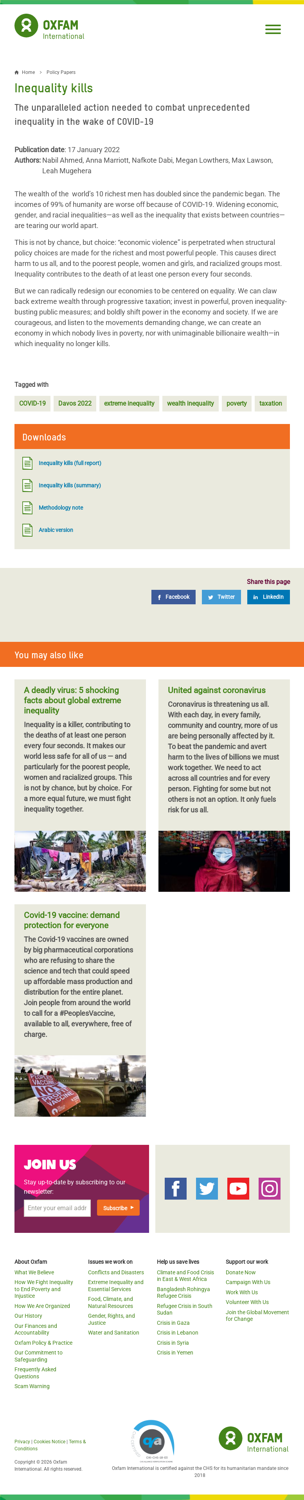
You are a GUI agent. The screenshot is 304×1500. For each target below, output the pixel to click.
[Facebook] (173, 597)
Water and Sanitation (113, 1332)
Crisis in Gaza (173, 1323)
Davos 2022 (75, 403)
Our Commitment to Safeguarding (38, 1356)
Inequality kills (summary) (61, 485)
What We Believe (34, 1272)
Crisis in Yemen (175, 1352)
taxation (270, 403)
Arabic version (47, 530)
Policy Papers (61, 72)
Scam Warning (32, 1386)
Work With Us (242, 1292)
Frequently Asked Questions (35, 1373)
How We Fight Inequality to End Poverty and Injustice (43, 1289)
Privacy (22, 1441)
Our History (28, 1316)
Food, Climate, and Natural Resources (110, 1302)
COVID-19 (32, 403)
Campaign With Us (248, 1282)
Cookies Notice (49, 1441)
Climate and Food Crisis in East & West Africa (185, 1276)
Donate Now (241, 1272)
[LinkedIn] (268, 597)
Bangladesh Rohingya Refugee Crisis (183, 1292)
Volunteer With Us (247, 1302)
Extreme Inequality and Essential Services (116, 1285)
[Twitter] (221, 597)
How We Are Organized (42, 1306)
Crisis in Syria (173, 1343)
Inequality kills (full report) (61, 463)
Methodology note (52, 507)
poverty (237, 403)
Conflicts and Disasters (116, 1272)
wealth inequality (190, 403)
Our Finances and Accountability (35, 1329)
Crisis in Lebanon (177, 1332)
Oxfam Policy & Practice (43, 1343)
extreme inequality (129, 403)
